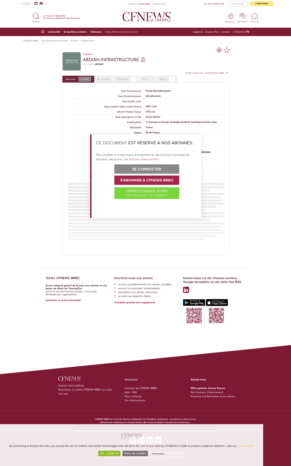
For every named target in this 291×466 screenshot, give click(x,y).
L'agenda (198, 32)
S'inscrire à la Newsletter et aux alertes (213, 396)
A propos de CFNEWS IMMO (141, 388)
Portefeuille (126, 79)
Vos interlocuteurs (135, 400)
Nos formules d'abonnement (207, 392)
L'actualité (54, 32)
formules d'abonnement (144, 159)
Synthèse (105, 79)
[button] (36, 17)
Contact (225, 32)
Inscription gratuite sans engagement (134, 302)
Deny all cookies (135, 453)
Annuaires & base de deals (121, 31)
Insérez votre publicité (71, 385)
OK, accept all (109, 453)
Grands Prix (212, 32)
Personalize (158, 453)
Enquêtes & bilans (75, 32)
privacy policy (245, 445)
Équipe (167, 79)
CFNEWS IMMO (144, 4)
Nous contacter (133, 396)
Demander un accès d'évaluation (63, 300)
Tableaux (96, 32)
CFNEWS (131, 4)
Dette (144, 79)
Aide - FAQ (131, 392)
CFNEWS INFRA (159, 4)
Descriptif (78, 79)
